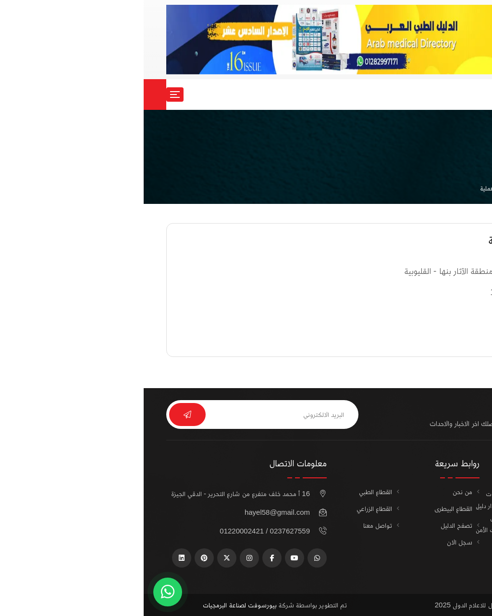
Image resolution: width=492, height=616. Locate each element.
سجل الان (433, 94)
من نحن (319, 491)
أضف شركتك (437, 570)
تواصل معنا (234, 525)
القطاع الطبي (231, 491)
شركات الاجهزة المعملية (365, 188)
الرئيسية (459, 188)
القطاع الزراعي (230, 508)
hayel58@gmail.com (133, 512)
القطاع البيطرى (310, 508)
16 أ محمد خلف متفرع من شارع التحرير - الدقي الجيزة (96, 493)
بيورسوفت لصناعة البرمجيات (96, 605)
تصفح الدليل (313, 525)
